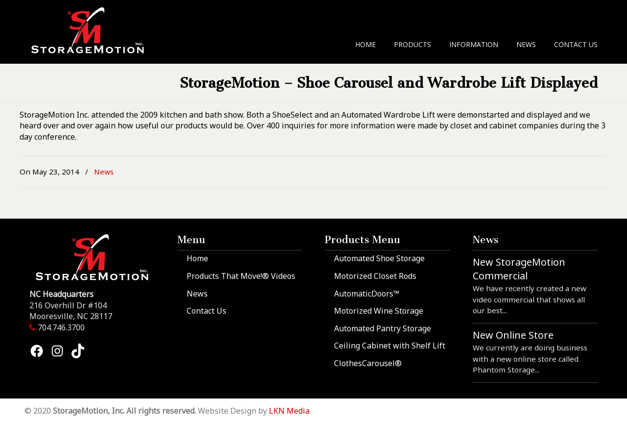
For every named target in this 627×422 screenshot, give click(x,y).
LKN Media (289, 410)
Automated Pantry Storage (382, 328)
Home (197, 258)
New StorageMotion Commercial (519, 268)
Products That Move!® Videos (241, 276)
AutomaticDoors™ (366, 293)
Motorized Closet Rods (375, 276)
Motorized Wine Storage (378, 310)
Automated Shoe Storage (379, 258)
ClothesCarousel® (368, 363)
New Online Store (513, 335)
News (104, 171)
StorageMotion (93, 30)
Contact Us (206, 310)
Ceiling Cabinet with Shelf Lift (389, 345)
